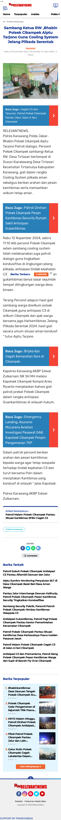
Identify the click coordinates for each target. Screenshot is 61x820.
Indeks (35, 14)
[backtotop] (31, 779)
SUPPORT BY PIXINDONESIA (16, 818)
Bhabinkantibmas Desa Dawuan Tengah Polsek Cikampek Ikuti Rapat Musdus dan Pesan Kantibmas (22, 691)
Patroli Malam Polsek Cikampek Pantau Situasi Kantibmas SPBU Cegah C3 (30, 516)
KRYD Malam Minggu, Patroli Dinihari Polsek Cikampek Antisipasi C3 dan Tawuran (22, 722)
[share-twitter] (28, 548)
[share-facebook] (22, 548)
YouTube (44, 795)
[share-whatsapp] (33, 548)
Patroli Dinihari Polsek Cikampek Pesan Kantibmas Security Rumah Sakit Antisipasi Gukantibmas (26, 218)
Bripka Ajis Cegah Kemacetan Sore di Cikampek (24, 356)
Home (6, 14)
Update (41, 274)
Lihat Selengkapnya (30, 766)
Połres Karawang (14, 529)
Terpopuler (20, 14)
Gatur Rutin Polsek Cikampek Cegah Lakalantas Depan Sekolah (20, 753)
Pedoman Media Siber (35, 801)
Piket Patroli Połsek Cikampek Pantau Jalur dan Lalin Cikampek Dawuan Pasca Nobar (20, 737)
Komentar (30, 555)
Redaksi (19, 801)
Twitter (38, 795)
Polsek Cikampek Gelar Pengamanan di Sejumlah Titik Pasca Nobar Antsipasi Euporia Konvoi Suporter (21, 707)
